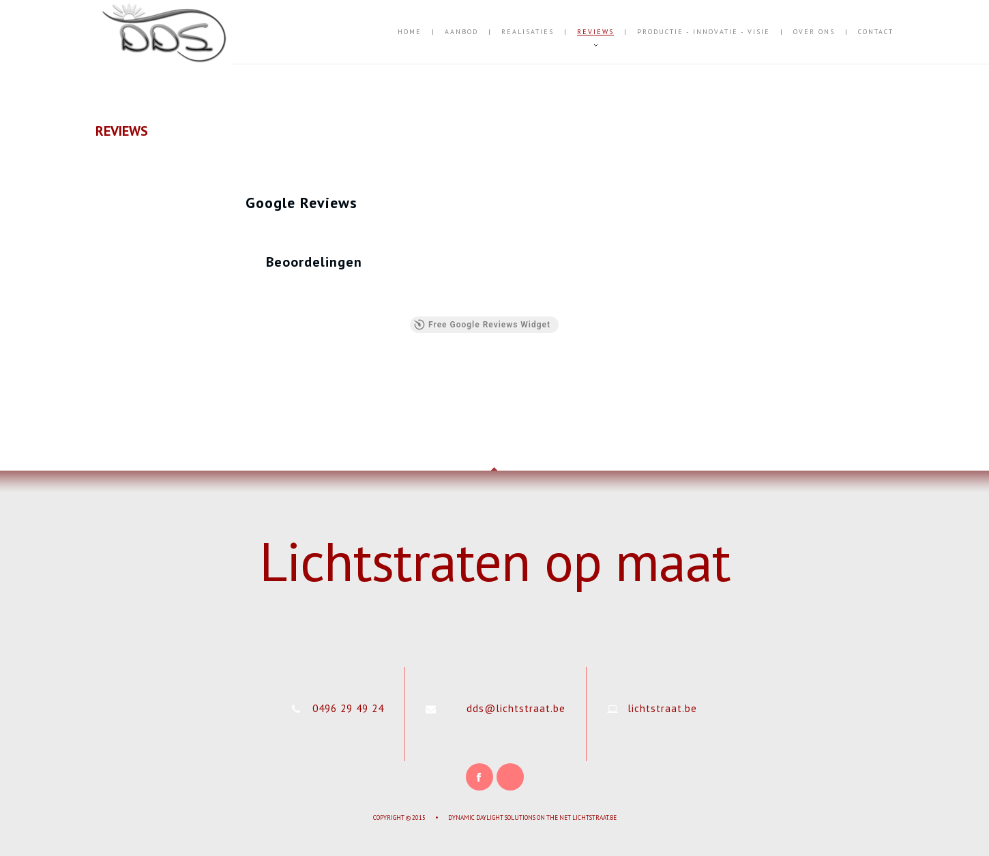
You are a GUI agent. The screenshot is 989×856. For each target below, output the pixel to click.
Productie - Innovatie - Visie (703, 31)
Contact (876, 31)
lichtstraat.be (662, 708)
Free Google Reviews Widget (482, 324)
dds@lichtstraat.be (516, 708)
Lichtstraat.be (594, 817)
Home (410, 31)
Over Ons (814, 31)
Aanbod (461, 31)
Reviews (595, 31)
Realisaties (527, 31)
